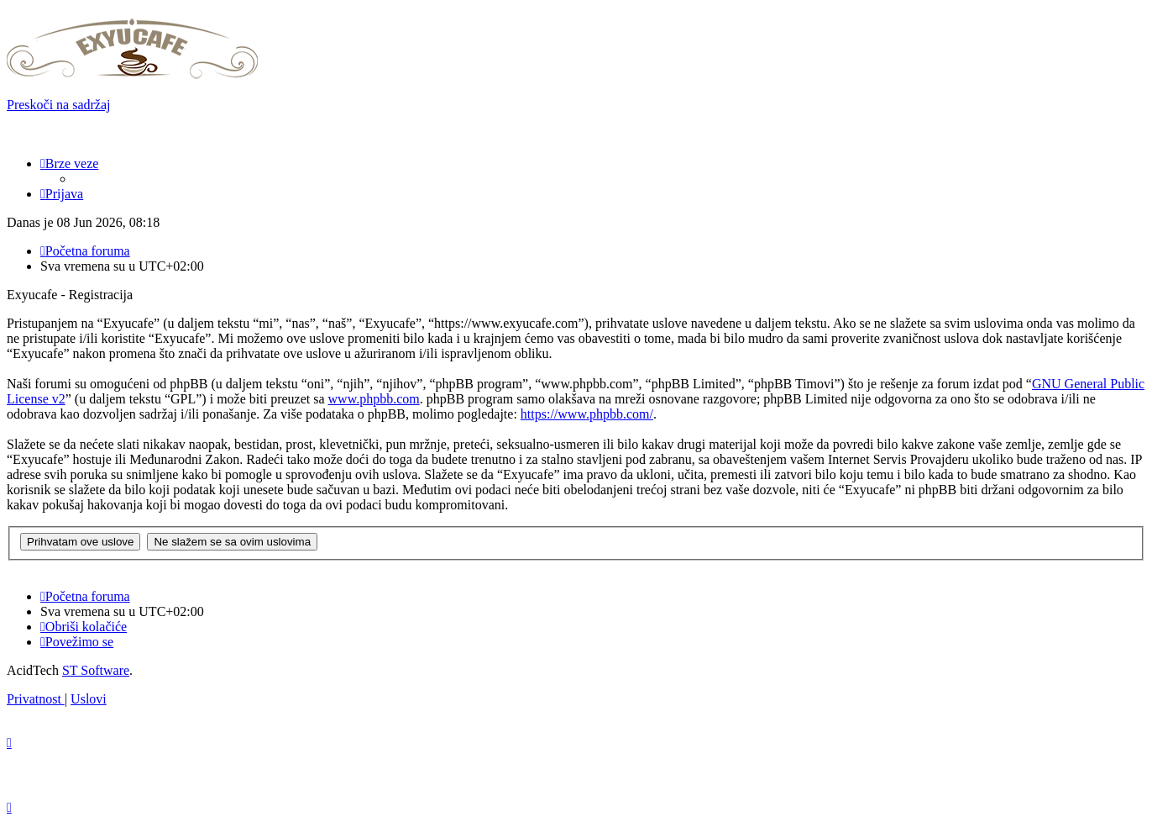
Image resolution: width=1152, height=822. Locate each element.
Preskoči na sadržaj (59, 104)
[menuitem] (61, 194)
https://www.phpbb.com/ (587, 414)
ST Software (95, 670)
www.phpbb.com (374, 399)
